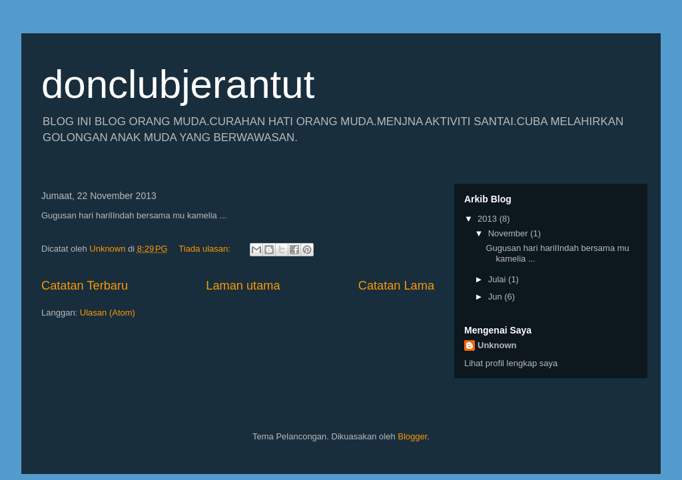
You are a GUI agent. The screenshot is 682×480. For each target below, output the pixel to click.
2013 (489, 219)
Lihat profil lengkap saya (510, 363)
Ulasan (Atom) (107, 313)
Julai (498, 279)
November (509, 233)
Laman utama (243, 285)
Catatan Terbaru (84, 285)
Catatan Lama (396, 285)
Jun (496, 297)
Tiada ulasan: (205, 249)
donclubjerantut (177, 84)
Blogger (412, 436)
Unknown (497, 345)
